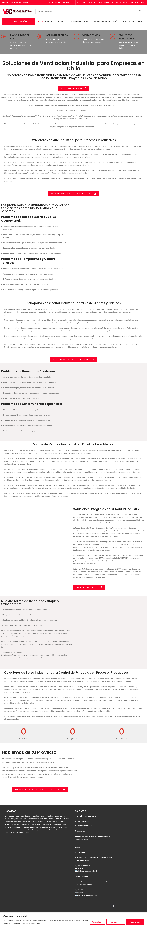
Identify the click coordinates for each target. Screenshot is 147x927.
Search (140, 11)
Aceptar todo (135, 922)
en (78, 895)
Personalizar (97, 922)
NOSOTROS (10, 811)
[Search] (89, 11)
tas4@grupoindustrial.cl (89, 895)
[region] (73, 919)
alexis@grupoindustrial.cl (87, 871)
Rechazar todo (115, 922)
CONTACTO (80, 811)
